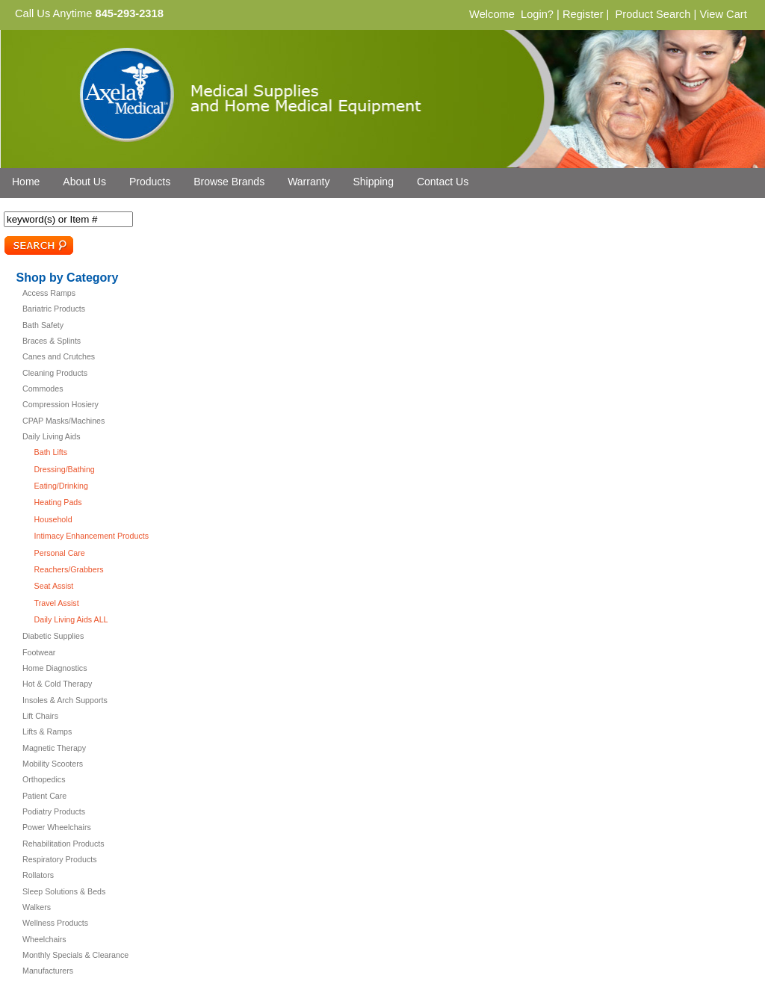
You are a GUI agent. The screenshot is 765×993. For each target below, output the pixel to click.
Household (53, 519)
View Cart (722, 14)
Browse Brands (228, 182)
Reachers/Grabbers (69, 569)
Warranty (308, 182)
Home (26, 182)
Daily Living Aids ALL (71, 619)
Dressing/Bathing (64, 469)
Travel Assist (56, 602)
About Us (84, 182)
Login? (537, 14)
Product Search (652, 14)
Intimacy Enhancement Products (91, 535)
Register (583, 14)
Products (149, 182)
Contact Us (442, 182)
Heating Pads (58, 502)
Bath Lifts (50, 452)
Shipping (373, 182)
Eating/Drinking (61, 485)
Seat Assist (54, 585)
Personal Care (59, 552)
